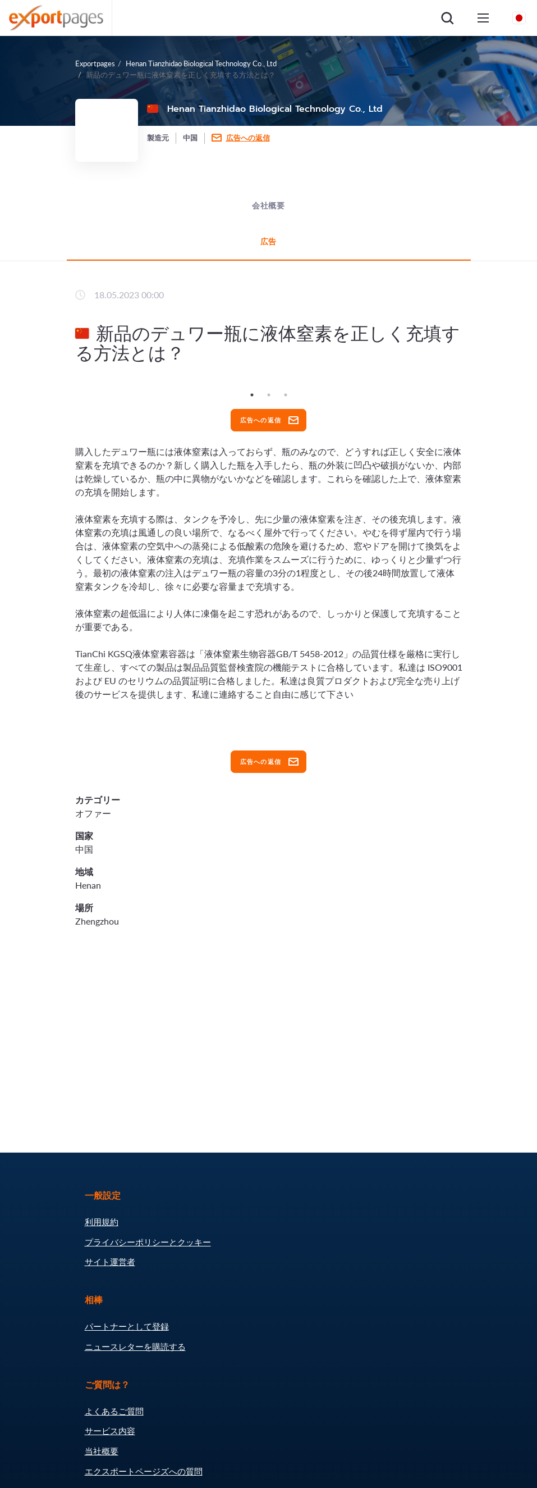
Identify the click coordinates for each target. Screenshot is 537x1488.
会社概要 (268, 206)
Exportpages (95, 63)
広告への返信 (248, 137)
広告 (268, 242)
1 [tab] (252, 395)
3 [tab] (285, 395)
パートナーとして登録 (127, 1326)
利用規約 (101, 1222)
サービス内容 (110, 1431)
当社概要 (101, 1451)
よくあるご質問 (114, 1411)
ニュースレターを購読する (135, 1346)
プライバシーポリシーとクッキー (148, 1242)
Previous (66, 386)
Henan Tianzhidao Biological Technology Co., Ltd (201, 63)
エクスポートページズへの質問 (144, 1471)
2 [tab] (268, 395)
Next (470, 386)
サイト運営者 (110, 1262)
